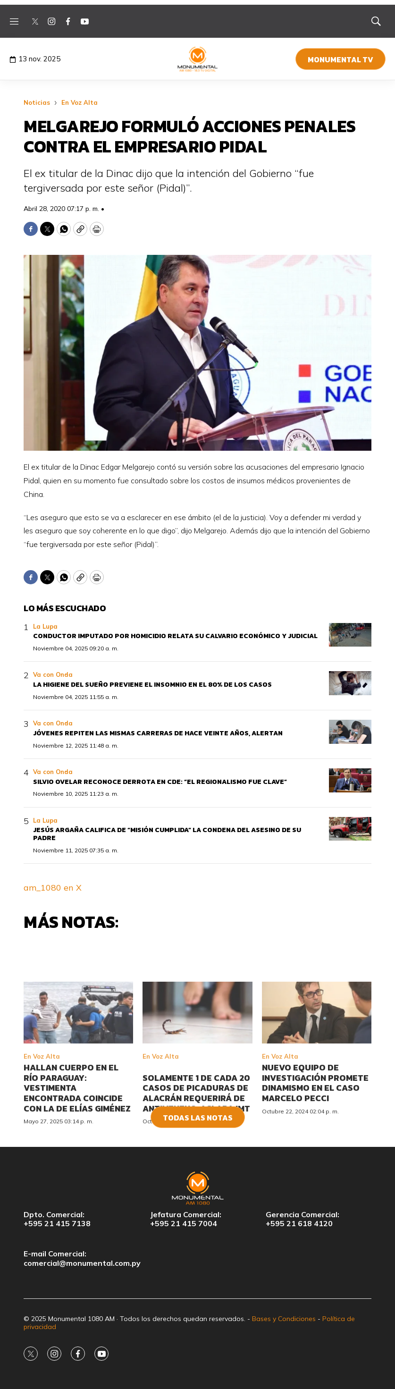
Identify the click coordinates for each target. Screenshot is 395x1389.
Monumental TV (340, 59)
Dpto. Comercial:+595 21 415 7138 (57, 1219)
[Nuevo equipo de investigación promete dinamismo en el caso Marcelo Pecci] (316, 1066)
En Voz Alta (79, 102)
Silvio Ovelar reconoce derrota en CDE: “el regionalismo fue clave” (160, 782)
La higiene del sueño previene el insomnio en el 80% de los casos (152, 685)
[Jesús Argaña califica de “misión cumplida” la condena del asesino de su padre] (350, 829)
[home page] (197, 59)
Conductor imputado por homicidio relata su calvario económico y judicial (175, 636)
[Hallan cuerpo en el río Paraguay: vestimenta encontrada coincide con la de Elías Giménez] (78, 1066)
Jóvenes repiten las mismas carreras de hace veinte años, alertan (158, 733)
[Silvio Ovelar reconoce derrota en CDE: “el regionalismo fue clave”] (350, 780)
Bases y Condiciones (284, 1318)
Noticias (37, 102)
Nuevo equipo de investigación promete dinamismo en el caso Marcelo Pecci (315, 1136)
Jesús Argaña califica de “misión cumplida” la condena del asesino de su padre (167, 834)
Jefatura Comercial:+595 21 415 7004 (185, 1219)
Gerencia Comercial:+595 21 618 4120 (302, 1219)
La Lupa (45, 626)
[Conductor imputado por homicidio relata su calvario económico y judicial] (350, 635)
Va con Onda (53, 674)
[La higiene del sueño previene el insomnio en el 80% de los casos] (350, 683)
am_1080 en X (53, 887)
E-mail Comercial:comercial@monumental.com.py (82, 1258)
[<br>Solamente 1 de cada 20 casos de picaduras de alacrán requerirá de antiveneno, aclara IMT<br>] (197, 1066)
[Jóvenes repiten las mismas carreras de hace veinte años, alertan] (350, 732)
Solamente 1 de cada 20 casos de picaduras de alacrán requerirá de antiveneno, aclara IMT (196, 1146)
